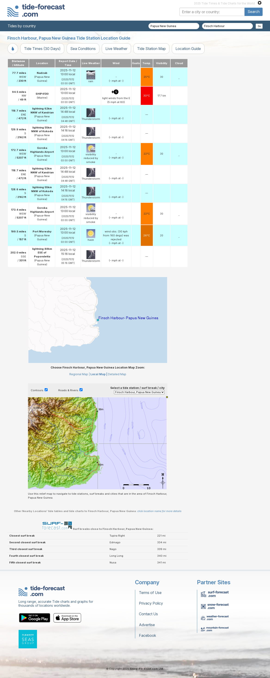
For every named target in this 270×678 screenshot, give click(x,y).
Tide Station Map (151, 48)
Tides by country (22, 26)
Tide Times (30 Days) (42, 48)
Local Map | (98, 374)
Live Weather (116, 48)
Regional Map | (79, 374)
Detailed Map (117, 374)
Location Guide (188, 48)
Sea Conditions (83, 48)
